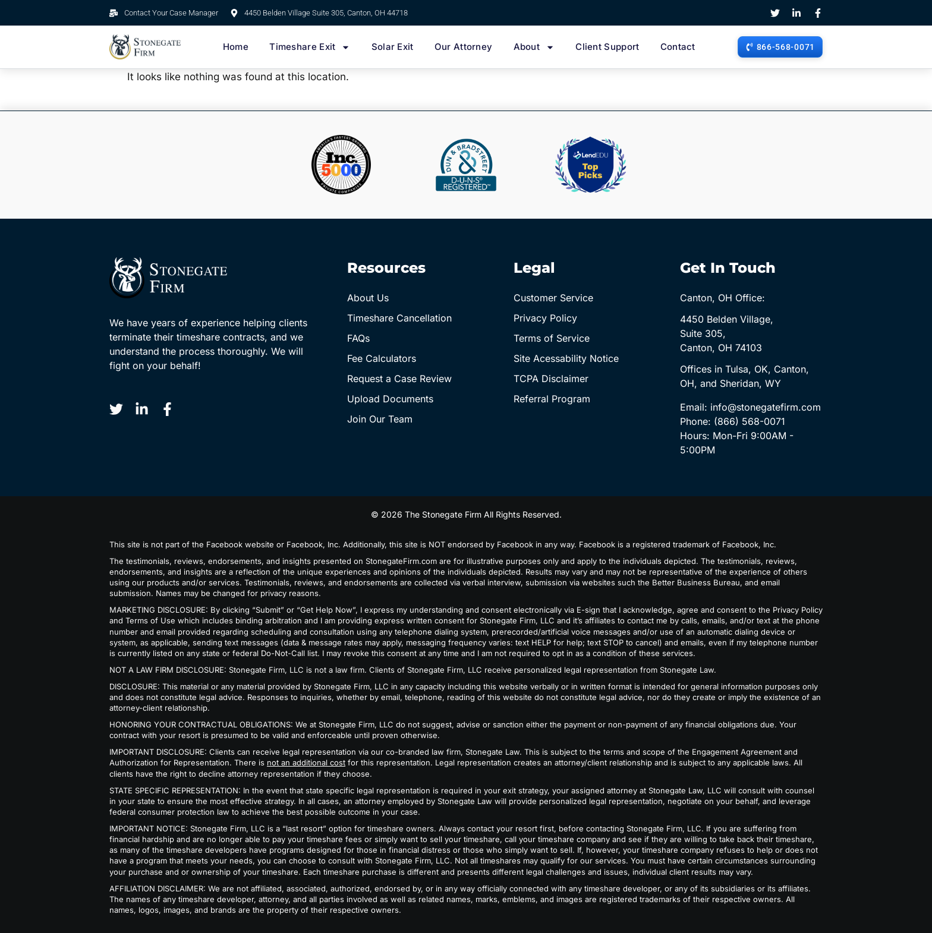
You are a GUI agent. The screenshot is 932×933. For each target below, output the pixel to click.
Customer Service (553, 298)
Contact (677, 46)
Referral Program (552, 399)
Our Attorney (463, 46)
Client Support (607, 46)
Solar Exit (392, 46)
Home (235, 46)
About (534, 46)
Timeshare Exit (309, 46)
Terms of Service (552, 338)
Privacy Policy (545, 318)
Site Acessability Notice (566, 358)
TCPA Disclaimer (551, 378)
